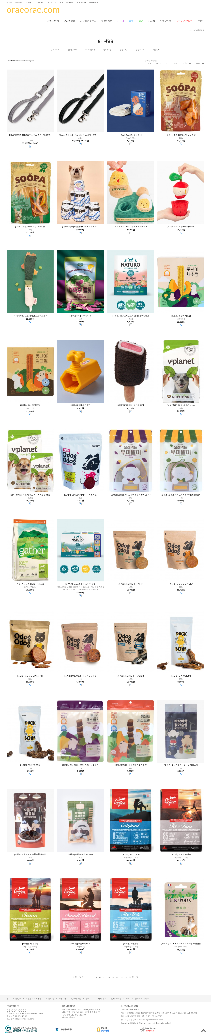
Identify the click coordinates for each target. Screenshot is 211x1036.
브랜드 (200, 20)
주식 (53, 49)
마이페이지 (51, 2)
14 (100, 977)
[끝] (137, 977)
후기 (61, 2)
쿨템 (131, 20)
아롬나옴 (63, 998)
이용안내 (17, 998)
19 (121, 977)
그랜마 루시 (101, 998)
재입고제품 (165, 20)
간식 (70, 49)
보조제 (88, 49)
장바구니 (29, 2)
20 (125, 977)
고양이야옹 (69, 20)
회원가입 (19, 2)
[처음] (74, 977)
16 (108, 977)
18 (117, 977)
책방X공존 (106, 20)
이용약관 (50, 998)
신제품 (151, 20)
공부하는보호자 (88, 20)
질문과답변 (81, 2)
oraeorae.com (33, 9)
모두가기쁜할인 (184, 20)
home (191, 30)
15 (104, 977)
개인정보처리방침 (34, 998)
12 (91, 977)
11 (87, 977)
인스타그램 (76, 998)
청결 (121, 49)
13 (95, 977)
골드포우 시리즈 (142, 998)
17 (113, 977)
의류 (155, 49)
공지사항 (70, 2)
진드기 (120, 20)
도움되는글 (93, 2)
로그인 (9, 2)
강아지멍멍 (53, 20)
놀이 (105, 49)
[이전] (81, 977)
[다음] (131, 977)
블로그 (89, 998)
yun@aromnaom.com (153, 1019)
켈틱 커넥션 (116, 998)
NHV (128, 998)
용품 (138, 49)
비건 (140, 20)
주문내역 (40, 2)
